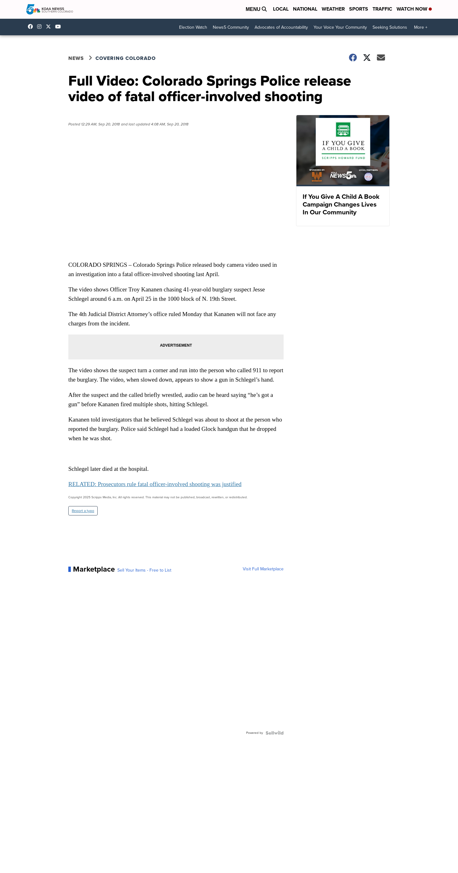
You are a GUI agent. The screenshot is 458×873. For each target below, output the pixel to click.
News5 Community (231, 27)
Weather (333, 8)
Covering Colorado (125, 58)
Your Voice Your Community (340, 27)
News (76, 58)
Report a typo (83, 511)
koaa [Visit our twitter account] (50, 26)
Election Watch (193, 27)
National (305, 8)
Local (281, 8)
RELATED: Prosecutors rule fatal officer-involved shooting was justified (154, 484)
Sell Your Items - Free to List (144, 570)
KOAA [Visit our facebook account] (32, 26)
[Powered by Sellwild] (275, 733)
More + (420, 27)
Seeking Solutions (390, 27)
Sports (358, 8)
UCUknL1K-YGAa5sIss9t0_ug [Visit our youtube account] (59, 26)
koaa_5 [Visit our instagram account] (41, 26)
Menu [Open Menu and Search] (256, 9)
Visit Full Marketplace (263, 569)
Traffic (382, 8)
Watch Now (414, 8)
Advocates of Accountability (281, 27)
